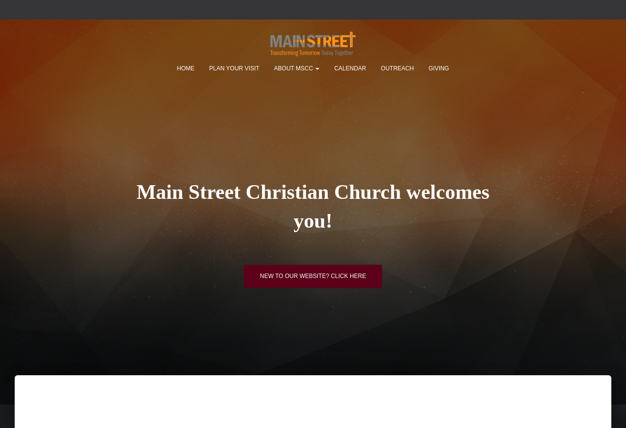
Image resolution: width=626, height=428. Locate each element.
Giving (438, 68)
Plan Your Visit (234, 68)
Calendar (350, 68)
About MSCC (296, 68)
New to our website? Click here (313, 276)
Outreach (397, 68)
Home (186, 68)
